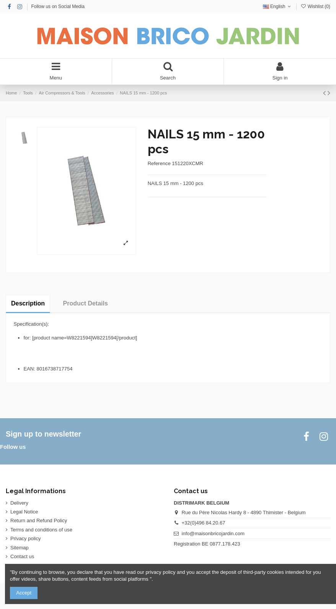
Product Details (85, 303)
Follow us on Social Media (57, 6)
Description (28, 303)
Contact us (22, 556)
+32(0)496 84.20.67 (203, 523)
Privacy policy (25, 538)
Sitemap (19, 548)
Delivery (19, 503)
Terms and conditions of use (41, 530)
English (277, 6)
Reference (159, 163)
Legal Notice (24, 512)
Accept (23, 593)
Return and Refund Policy (38, 520)
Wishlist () (315, 6)
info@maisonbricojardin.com (213, 533)
